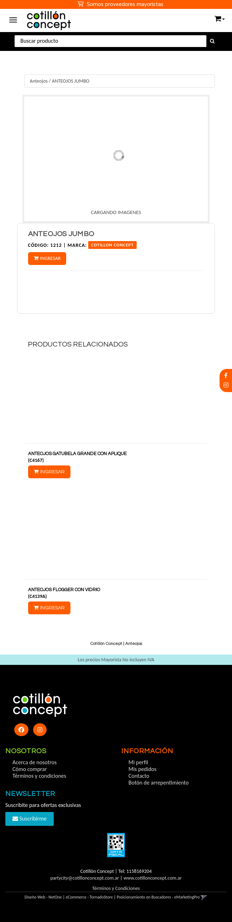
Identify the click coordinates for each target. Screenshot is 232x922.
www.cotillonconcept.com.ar (152, 878)
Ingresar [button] (50, 258)
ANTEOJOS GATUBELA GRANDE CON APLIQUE (77, 453)
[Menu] (13, 19)
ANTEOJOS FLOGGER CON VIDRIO (64, 589)
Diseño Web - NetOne (43, 897)
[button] (220, 17)
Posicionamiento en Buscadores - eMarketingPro (158, 897)
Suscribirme (29, 818)
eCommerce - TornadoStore (89, 897)
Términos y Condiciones (116, 888)
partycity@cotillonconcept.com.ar (84, 878)
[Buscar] (212, 41)
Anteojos (39, 81)
